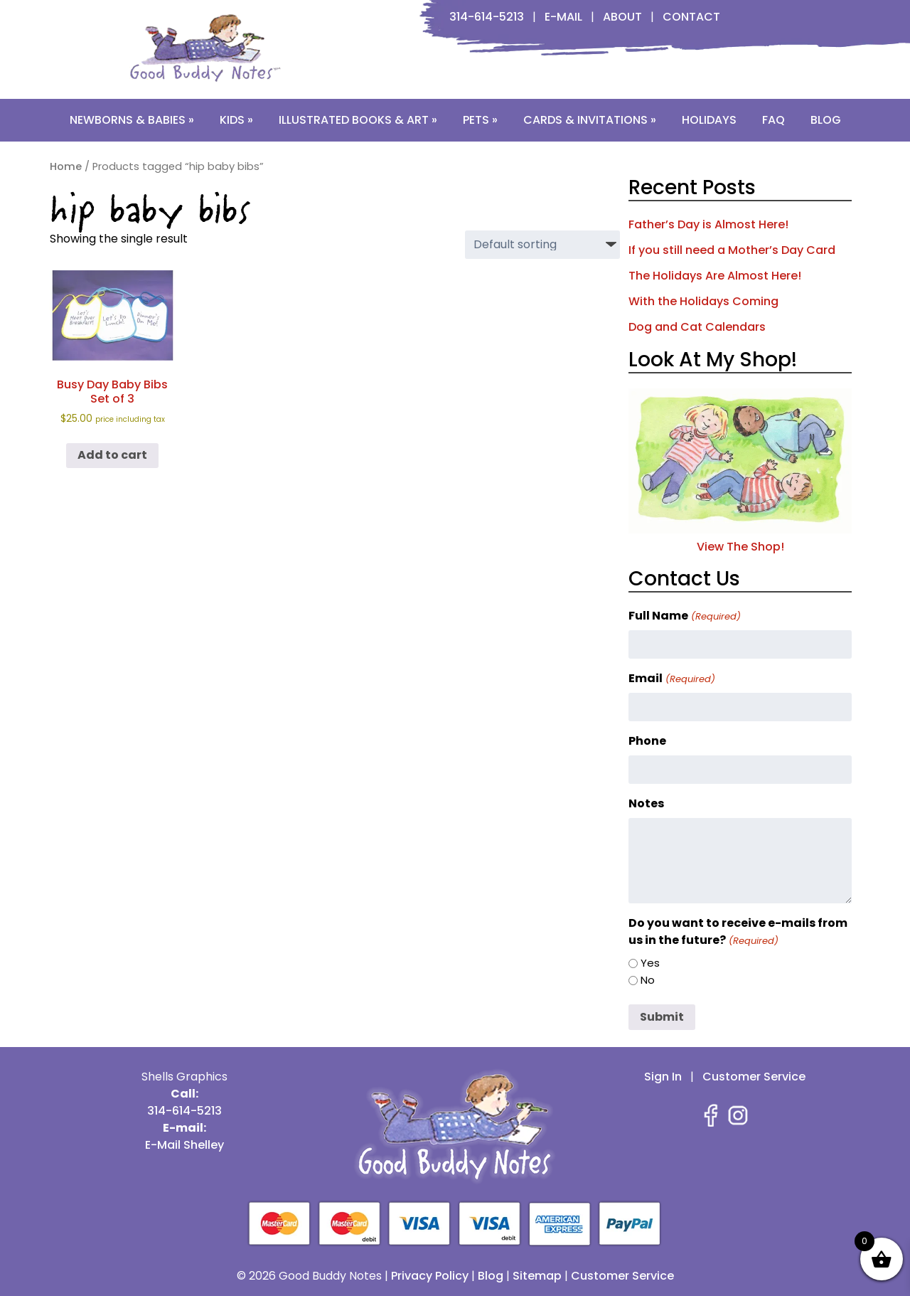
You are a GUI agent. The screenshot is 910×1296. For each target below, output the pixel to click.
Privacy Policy (430, 1276)
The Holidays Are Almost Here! (714, 275)
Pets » (480, 120)
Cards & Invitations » (589, 120)
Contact (691, 17)
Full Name (684, 615)
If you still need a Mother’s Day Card (731, 250)
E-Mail (563, 17)
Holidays (709, 120)
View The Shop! (740, 538)
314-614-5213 (486, 17)
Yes (650, 962)
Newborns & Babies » (132, 120)
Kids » (236, 120)
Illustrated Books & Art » (358, 120)
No (648, 979)
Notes (646, 803)
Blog (825, 120)
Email (671, 678)
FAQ (773, 120)
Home (66, 166)
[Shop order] (542, 244)
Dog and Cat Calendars (697, 327)
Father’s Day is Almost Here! (708, 224)
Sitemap (537, 1276)
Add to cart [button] (112, 455)
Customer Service (753, 1076)
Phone (647, 741)
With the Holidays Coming (703, 301)
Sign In (663, 1076)
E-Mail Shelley (184, 1145)
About (622, 17)
